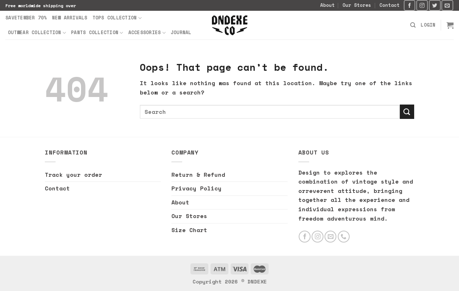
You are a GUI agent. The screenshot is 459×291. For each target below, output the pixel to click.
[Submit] (407, 112)
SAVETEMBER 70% (26, 17)
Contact (389, 5)
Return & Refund (198, 174)
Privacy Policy (196, 188)
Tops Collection (117, 18)
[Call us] (344, 236)
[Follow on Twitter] (434, 5)
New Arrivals (69, 17)
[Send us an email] (447, 5)
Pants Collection (97, 32)
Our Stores (356, 5)
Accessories (147, 32)
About (327, 5)
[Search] (413, 25)
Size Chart (189, 230)
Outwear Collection (37, 32)
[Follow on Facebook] (409, 5)
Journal (181, 32)
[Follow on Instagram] (422, 5)
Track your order (73, 174)
